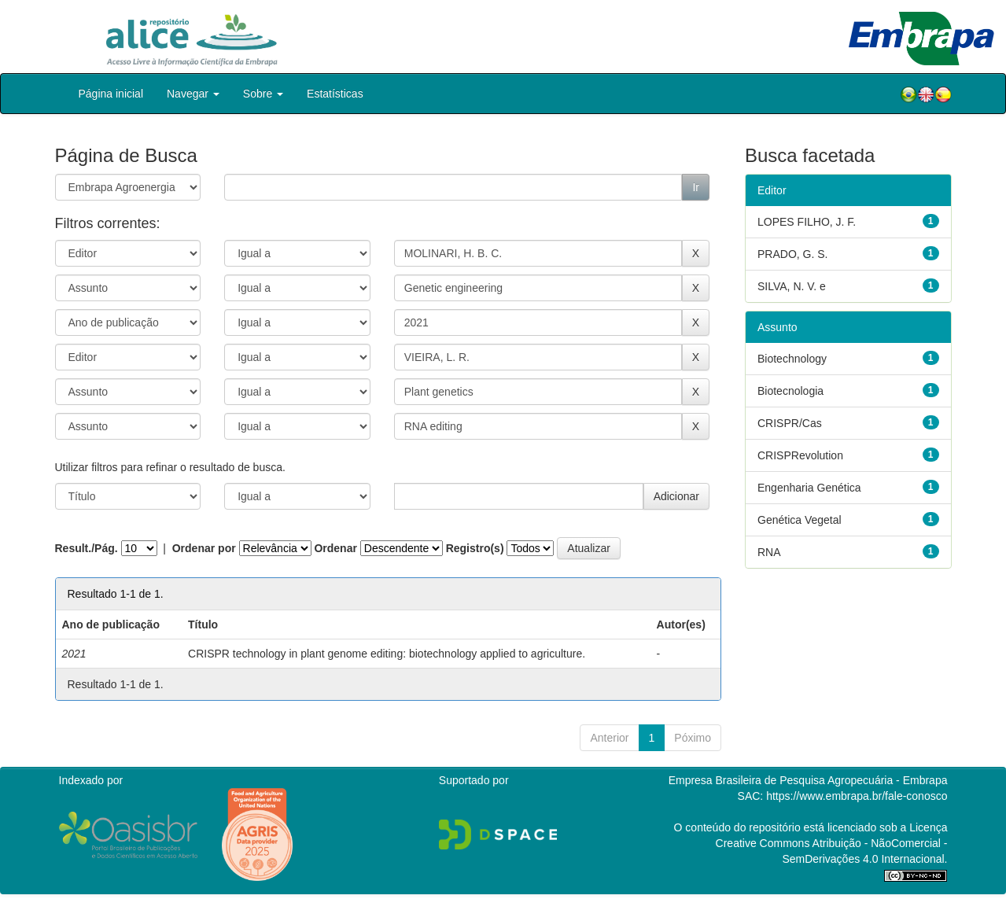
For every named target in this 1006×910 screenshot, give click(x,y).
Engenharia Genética (809, 487)
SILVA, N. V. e (791, 286)
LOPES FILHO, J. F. (806, 222)
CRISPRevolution (800, 455)
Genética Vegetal (799, 520)
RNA (769, 552)
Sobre (263, 93)
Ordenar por (204, 548)
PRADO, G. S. (792, 254)
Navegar (193, 93)
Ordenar (335, 548)
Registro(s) (475, 548)
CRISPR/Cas (789, 423)
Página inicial (111, 93)
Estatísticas (335, 93)
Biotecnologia (790, 391)
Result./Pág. (86, 548)
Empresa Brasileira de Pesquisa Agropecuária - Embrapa (808, 780)
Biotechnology (792, 358)
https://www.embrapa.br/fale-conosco (856, 796)
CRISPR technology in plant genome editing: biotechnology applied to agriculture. (386, 653)
